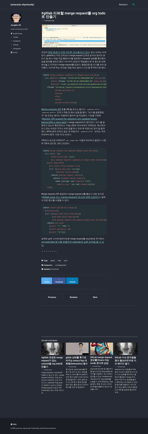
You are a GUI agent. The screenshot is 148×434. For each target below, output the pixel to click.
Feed (13, 424)
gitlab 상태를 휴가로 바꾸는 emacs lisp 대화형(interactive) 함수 (77, 370)
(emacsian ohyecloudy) (22, 4)
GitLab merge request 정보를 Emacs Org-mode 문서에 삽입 (101, 370)
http (59, 272)
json (65, 272)
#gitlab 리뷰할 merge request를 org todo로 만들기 (73, 15)
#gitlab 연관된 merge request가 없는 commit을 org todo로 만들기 (52, 372)
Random (122, 4)
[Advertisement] (89, 331)
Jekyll (43, 428)
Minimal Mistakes (53, 428)
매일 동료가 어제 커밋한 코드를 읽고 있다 (69, 52)
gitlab (53, 272)
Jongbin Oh (16, 25)
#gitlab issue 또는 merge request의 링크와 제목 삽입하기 (76, 206)
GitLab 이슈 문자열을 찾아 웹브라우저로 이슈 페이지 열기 (125, 370)
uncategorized (60, 276)
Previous (52, 306)
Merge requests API (51, 115)
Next (95, 306)
